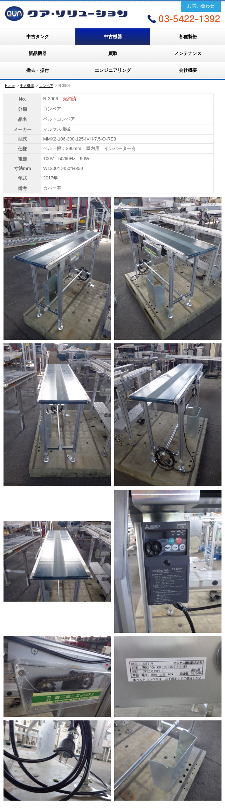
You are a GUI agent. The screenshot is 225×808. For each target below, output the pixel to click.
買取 (112, 53)
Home (10, 86)
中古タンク (37, 36)
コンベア (46, 86)
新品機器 (37, 53)
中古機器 (113, 36)
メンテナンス (188, 53)
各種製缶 (188, 36)
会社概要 (188, 70)
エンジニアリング (113, 70)
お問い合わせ (200, 5)
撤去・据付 (37, 70)
